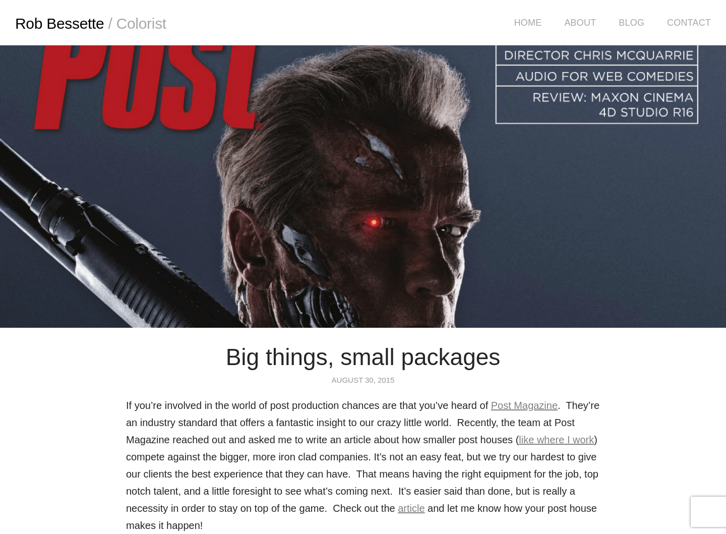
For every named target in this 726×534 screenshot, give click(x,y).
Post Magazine (524, 405)
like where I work (556, 439)
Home (528, 23)
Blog (631, 23)
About (580, 23)
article (411, 508)
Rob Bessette (90, 23)
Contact (689, 23)
